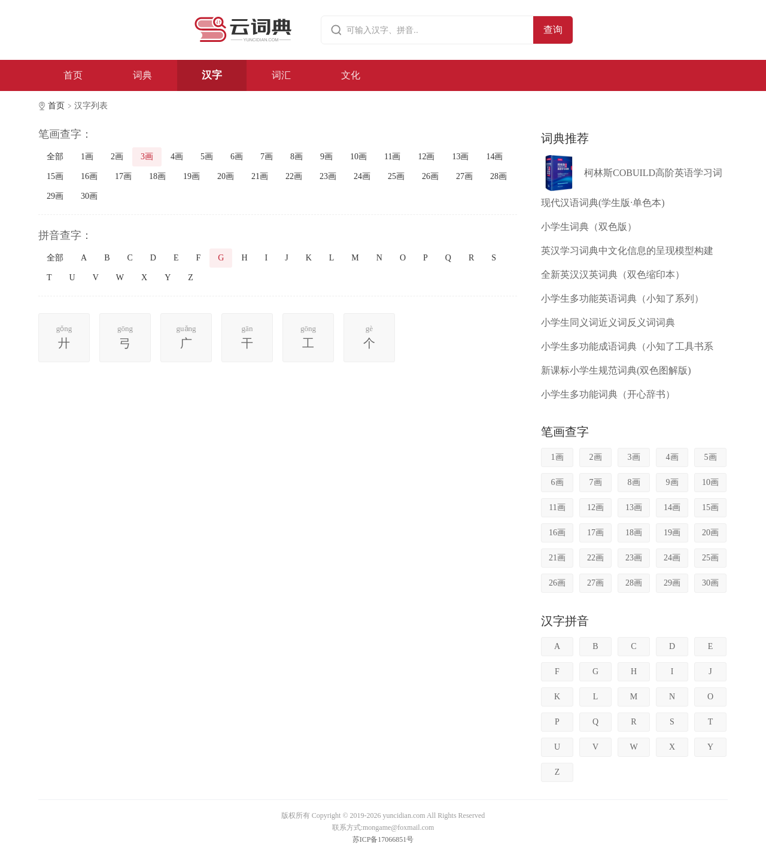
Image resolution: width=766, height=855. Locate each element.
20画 (225, 176)
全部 (55, 156)
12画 (426, 156)
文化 (350, 75)
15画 (55, 176)
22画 (293, 176)
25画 (396, 176)
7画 (266, 156)
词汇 (281, 75)
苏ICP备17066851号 (383, 839)
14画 (494, 156)
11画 (392, 156)
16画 (89, 176)
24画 (362, 176)
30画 (89, 196)
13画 (460, 156)
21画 (259, 176)
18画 (157, 176)
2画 (117, 156)
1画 (87, 156)
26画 (430, 176)
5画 (206, 156)
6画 (236, 156)
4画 (177, 156)
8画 (296, 156)
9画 (326, 156)
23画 (328, 176)
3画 (147, 156)
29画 (55, 196)
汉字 (212, 75)
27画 (464, 176)
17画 (123, 176)
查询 (553, 30)
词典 (142, 75)
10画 (358, 156)
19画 (191, 176)
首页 (73, 75)
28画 (498, 176)
